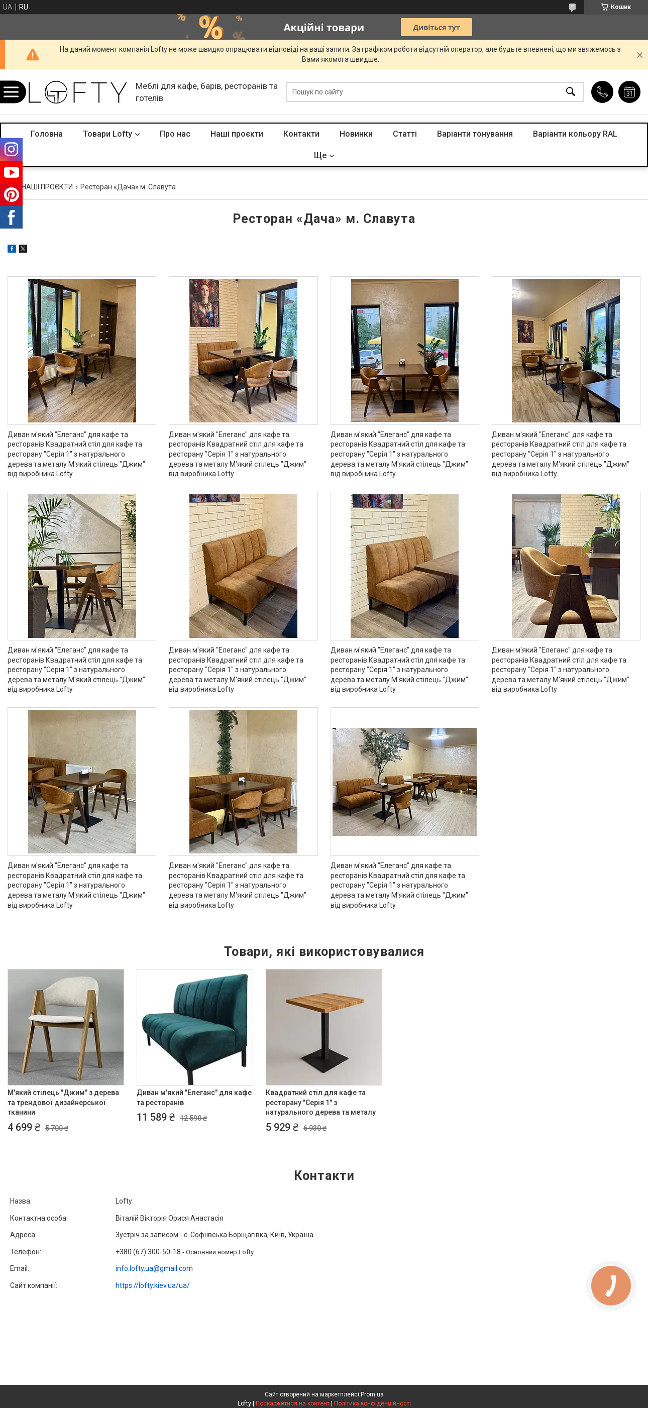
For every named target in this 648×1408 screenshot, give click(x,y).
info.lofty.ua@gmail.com (154, 1268)
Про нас (175, 134)
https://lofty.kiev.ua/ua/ (153, 1285)
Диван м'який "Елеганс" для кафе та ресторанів (194, 1098)
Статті (405, 134)
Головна (47, 134)
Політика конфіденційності (372, 1403)
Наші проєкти (236, 134)
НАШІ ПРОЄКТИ (47, 187)
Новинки (356, 134)
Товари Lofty (107, 134)
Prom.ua (372, 1394)
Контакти (301, 134)
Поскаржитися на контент (293, 1403)
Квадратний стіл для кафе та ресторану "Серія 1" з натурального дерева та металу (321, 1102)
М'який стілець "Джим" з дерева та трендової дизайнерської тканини (63, 1102)
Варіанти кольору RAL (575, 134)
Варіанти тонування (475, 134)
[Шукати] (571, 92)
